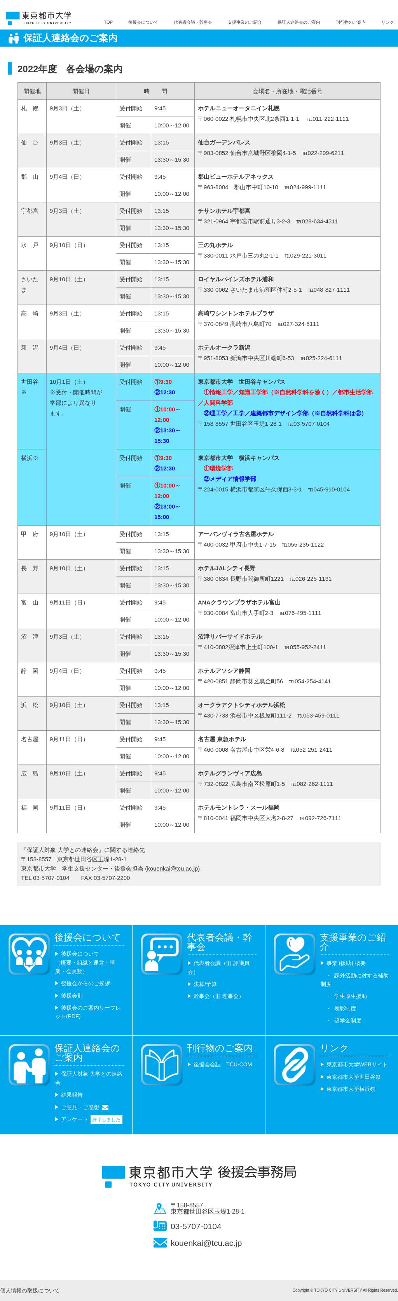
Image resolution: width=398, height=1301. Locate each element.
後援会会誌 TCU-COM (223, 1064)
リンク (387, 22)
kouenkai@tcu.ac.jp (172, 868)
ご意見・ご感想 (80, 1107)
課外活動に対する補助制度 (355, 979)
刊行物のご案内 (351, 22)
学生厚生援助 (350, 996)
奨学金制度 (347, 1020)
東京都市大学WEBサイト (357, 1064)
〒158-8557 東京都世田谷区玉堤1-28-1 (207, 1208)
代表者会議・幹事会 (193, 22)
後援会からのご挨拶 (85, 983)
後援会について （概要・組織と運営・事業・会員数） (85, 962)
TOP (108, 22)
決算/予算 (205, 984)
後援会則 (72, 996)
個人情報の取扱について (30, 1290)
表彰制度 (345, 1008)
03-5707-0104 (196, 1226)
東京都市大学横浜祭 (350, 1089)
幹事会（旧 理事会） (219, 996)
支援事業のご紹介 (245, 22)
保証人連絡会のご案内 (299, 22)
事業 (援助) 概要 (346, 963)
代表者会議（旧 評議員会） (219, 967)
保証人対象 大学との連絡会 (88, 1078)
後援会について (143, 22)
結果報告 (72, 1095)
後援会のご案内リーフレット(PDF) (88, 1012)
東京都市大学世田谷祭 (353, 1077)
